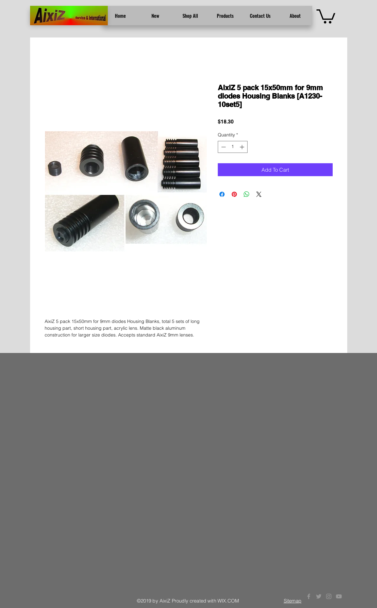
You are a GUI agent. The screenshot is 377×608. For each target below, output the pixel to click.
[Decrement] (223, 147)
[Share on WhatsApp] (246, 194)
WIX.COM (228, 601)
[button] (325, 16)
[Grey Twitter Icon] (318, 596)
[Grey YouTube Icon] (338, 596)
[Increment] (242, 147)
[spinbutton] (232, 147)
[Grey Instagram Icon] (328, 596)
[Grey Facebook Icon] (308, 596)
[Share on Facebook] (222, 194)
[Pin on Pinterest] (234, 194)
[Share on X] (259, 194)
